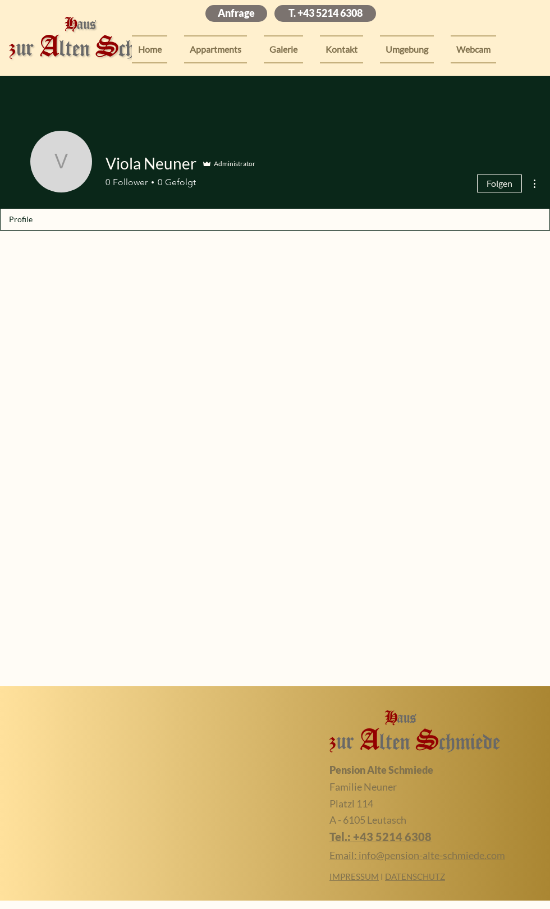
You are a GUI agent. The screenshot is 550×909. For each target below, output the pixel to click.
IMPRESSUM (354, 876)
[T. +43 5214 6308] (325, 13)
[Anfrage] (236, 13)
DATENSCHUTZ (415, 876)
